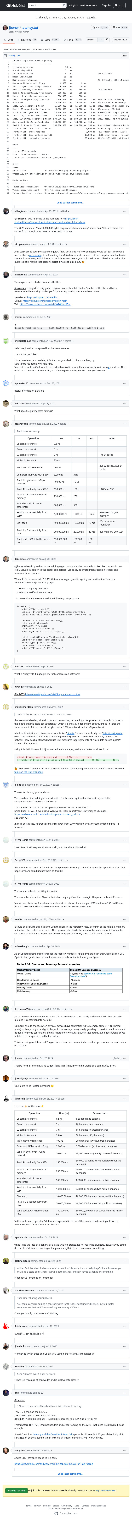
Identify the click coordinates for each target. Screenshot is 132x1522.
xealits (18, 919)
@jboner (19, 566)
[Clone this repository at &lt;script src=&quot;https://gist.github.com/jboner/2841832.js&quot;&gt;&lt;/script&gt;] (100, 40)
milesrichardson (24, 706)
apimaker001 (22, 383)
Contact (85, 1505)
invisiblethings (23, 340)
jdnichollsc (21, 1346)
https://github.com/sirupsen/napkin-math (45, 300)
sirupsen (20, 244)
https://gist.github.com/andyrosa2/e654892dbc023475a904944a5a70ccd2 (53, 1463)
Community (66, 1505)
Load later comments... (70, 1473)
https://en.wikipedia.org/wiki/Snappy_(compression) (52, 694)
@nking (54, 1313)
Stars (50, 39)
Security (47, 1505)
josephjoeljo (22, 1078)
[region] (66, 127)
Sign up (119, 5)
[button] (107, 40)
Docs (77, 1505)
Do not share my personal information (66, 1508)
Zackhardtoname (24, 1290)
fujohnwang (21, 1326)
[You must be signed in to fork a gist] (120, 27)
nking (18, 784)
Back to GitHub (88, 5)
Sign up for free (16, 1490)
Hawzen (19, 1366)
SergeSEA (20, 860)
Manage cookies (98, 1505)
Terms (29, 1505)
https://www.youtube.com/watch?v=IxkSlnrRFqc (45, 304)
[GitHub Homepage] (56, 1513)
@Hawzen (19, 1400)
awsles (19, 316)
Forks (72, 39)
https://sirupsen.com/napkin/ (42, 297)
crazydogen (21, 423)
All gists (73, 5)
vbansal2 (20, 1098)
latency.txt (30, 27)
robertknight (22, 946)
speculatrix (21, 1237)
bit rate (70, 733)
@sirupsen (20, 218)
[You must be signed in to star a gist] (100, 27)
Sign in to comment (106, 1490)
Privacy (37, 1505)
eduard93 (20, 403)
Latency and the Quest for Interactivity (53, 1434)
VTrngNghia (21, 839)
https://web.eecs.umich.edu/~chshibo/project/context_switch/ (47, 814)
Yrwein (19, 686)
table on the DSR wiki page (28, 771)
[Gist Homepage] (15, 5)
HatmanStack (22, 1260)
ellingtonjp (21, 211)
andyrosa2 (21, 1450)
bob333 (19, 666)
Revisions (27, 39)
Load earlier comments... (70, 202)
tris (17, 1392)
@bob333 (19, 694)
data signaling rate (113, 733)
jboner (14, 27)
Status (56, 1505)
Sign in (106, 5)
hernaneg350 (22, 1009)
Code (8, 39)
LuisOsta (20, 558)
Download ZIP (120, 39)
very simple (35, 255)
